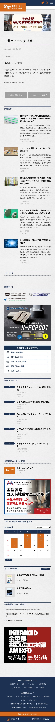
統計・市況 (17, 688)
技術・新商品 (42, 684)
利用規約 (35, 696)
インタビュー (24, 141)
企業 (18, 49)
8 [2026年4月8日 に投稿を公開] (27, 541)
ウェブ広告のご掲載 (18, 362)
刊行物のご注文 (17, 357)
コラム (19, 473)
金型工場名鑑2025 (24, 588)
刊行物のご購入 (43, 704)
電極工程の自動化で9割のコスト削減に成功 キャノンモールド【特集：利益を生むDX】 (35, 181)
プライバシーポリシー (22, 696)
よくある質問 (45, 696)
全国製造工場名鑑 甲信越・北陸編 (30, 575)
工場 (33, 141)
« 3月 (8, 560)
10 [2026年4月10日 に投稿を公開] (41, 541)
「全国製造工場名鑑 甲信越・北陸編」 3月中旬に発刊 (23, 610)
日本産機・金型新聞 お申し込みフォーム (22, 704)
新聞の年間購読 (17, 352)
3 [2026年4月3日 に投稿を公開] (40, 536)
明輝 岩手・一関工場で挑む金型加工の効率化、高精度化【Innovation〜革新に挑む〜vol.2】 (35, 118)
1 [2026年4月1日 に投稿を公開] (27, 536)
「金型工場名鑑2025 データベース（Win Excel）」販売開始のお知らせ (27, 615)
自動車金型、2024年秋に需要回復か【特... (34, 402)
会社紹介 (9, 696)
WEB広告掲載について (19, 707)
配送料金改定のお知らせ (14, 620)
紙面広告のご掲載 (18, 366)
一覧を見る (45, 569)
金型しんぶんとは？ (25, 468)
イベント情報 (40, 688)
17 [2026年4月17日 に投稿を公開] (41, 546)
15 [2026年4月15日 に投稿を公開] (27, 546)
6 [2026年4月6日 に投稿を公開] (14, 541)
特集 (28, 203)
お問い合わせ (16, 371)
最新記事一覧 (14, 684)
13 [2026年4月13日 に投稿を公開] (14, 546)
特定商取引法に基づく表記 (37, 707)
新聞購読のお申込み (40, 719)
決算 (25, 263)
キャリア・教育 (28, 688)
